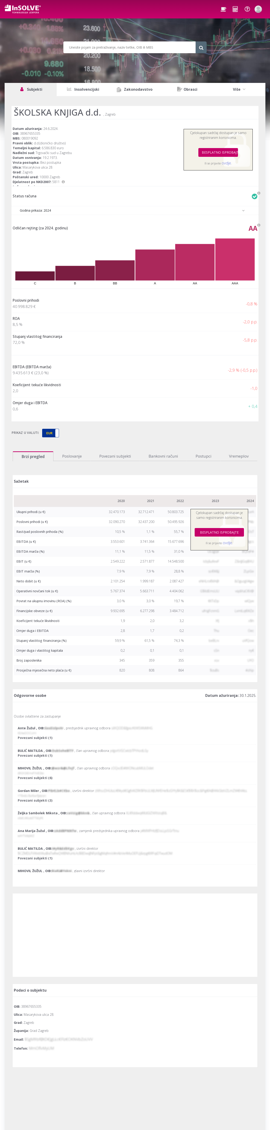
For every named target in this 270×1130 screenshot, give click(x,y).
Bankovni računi (163, 456)
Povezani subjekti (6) (35, 778)
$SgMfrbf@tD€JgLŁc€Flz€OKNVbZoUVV (59, 1039)
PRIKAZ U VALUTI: (25, 432)
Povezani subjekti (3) (35, 800)
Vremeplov (239, 456)
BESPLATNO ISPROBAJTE (220, 152)
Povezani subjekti (115, 456)
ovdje (226, 163)
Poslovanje (72, 456)
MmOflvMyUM (41, 1048)
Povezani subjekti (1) (35, 738)
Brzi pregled (33, 456)
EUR (49, 433)
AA (253, 228)
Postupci (203, 456)
